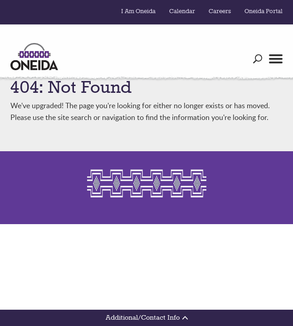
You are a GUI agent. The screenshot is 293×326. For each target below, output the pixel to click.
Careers (220, 11)
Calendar (182, 11)
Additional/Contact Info (147, 318)
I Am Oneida (138, 11)
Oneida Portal (263, 11)
